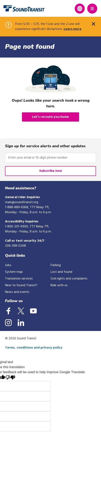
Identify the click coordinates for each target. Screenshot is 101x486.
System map (14, 272)
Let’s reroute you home (50, 117)
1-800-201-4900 (16, 226)
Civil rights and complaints (68, 278)
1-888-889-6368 (16, 207)
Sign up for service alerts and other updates (45, 146)
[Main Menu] (92, 9)
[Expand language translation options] (80, 9)
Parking (55, 265)
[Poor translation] (10, 378)
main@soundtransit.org (21, 202)
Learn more (72, 29)
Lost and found (61, 272)
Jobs (8, 265)
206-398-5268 (15, 246)
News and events (17, 292)
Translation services (19, 278)
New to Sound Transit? (21, 285)
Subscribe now (50, 171)
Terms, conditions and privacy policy (33, 347)
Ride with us (59, 285)
